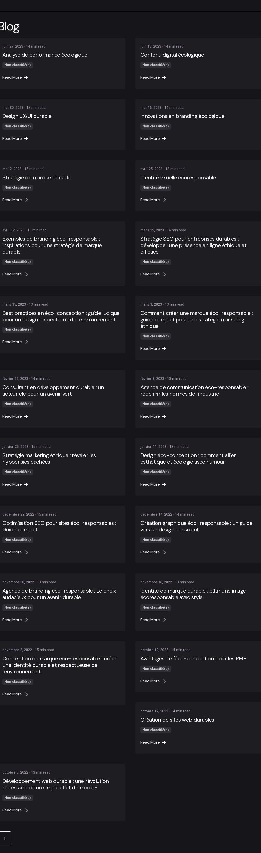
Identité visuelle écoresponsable (178, 177)
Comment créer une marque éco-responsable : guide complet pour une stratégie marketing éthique (196, 319)
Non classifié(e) (17, 65)
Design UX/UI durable (27, 116)
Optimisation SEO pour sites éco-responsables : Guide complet (59, 526)
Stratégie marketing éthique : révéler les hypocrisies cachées (49, 458)
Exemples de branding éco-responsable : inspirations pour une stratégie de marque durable (52, 245)
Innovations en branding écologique (182, 116)
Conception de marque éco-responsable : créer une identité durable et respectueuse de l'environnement (59, 665)
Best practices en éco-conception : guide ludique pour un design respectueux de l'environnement (61, 316)
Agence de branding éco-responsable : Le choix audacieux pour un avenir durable (59, 594)
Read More (15, 77)
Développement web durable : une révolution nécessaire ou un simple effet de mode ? (55, 784)
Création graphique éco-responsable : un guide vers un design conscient (196, 526)
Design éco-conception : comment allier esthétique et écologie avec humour (188, 458)
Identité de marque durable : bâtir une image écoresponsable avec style (193, 594)
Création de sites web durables (177, 719)
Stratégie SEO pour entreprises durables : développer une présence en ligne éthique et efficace (193, 245)
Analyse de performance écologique (45, 54)
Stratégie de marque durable (36, 177)
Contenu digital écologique (172, 54)
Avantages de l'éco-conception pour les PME (193, 658)
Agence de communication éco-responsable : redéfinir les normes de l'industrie (194, 390)
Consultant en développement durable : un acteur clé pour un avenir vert (53, 390)
